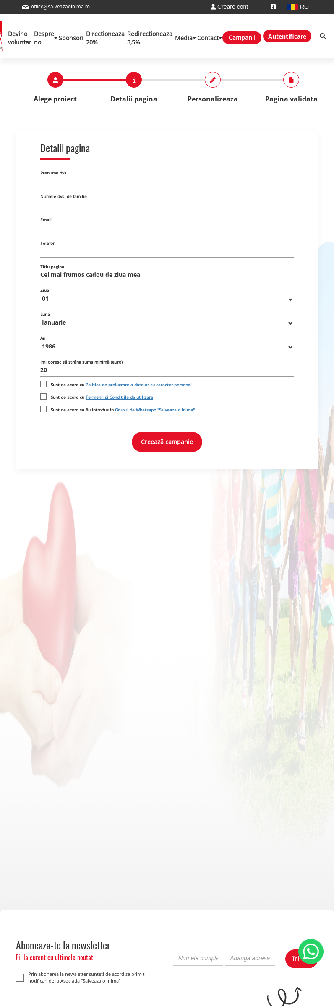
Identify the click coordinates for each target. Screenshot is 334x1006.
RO (298, 6)
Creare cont (229, 6)
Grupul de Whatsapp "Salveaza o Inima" (155, 410)
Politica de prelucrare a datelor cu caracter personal (139, 384)
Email (46, 220)
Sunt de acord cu (121, 384)
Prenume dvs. (54, 173)
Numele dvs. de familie (63, 196)
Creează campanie (167, 442)
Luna (45, 314)
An (42, 338)
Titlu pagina (52, 267)
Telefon (47, 243)
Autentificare (287, 36)
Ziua (44, 290)
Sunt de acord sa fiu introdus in (123, 410)
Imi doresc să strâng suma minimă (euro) (81, 362)
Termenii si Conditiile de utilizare (119, 397)
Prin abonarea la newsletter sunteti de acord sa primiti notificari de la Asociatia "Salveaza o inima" (81, 977)
